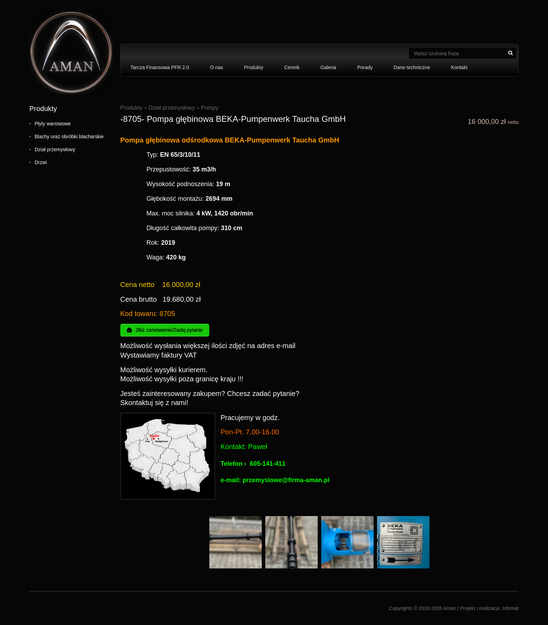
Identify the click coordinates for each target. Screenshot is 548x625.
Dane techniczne (412, 67)
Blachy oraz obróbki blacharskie (69, 136)
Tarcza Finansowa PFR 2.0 (159, 67)
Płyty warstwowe (53, 123)
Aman (449, 608)
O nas (216, 67)
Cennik (292, 67)
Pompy (209, 108)
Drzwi (41, 162)
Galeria (328, 67)
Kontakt (459, 67)
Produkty (253, 67)
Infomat (510, 608)
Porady (365, 67)
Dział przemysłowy (55, 149)
